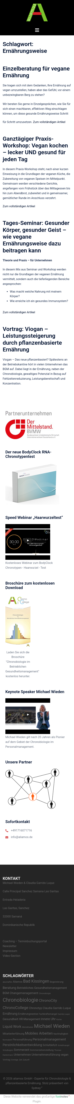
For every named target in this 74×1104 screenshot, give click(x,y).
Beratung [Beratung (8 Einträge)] (9, 988)
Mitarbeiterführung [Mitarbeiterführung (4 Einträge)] (13, 1033)
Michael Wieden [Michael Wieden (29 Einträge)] (52, 1026)
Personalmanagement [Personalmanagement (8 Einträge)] (49, 1039)
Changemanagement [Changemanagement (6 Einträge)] (24, 993)
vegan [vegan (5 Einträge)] (64, 1054)
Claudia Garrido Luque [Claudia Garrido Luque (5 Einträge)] (57, 1008)
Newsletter (9, 946)
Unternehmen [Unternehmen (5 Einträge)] (22, 1054)
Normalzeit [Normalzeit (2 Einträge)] (7, 1040)
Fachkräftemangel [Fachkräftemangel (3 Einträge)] (48, 1014)
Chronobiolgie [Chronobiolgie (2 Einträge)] (45, 993)
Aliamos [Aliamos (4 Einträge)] (17, 981)
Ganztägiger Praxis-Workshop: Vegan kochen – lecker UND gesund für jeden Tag (35, 149)
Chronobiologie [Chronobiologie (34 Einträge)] (20, 1000)
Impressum (10, 951)
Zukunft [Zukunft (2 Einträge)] (26, 1060)
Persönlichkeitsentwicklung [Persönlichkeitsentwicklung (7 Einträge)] (22, 1045)
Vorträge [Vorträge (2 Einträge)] (14, 1060)
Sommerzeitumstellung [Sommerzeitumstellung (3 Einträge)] (42, 1050)
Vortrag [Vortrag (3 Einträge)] (6, 1059)
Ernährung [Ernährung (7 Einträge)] (10, 1013)
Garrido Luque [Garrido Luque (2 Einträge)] (64, 1014)
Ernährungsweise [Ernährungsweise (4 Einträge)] (28, 1013)
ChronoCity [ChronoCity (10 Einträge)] (48, 1000)
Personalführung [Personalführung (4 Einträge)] (22, 1039)
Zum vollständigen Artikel (49, 122)
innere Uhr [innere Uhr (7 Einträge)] (48, 1019)
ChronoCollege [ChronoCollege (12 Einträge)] (15, 1007)
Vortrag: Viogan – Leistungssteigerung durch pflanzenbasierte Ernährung (32, 339)
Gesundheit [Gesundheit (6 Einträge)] (10, 1019)
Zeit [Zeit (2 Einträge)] (20, 1060)
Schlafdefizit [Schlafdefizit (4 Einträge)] (50, 1045)
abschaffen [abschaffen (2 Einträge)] (7, 982)
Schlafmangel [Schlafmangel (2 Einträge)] (63, 1045)
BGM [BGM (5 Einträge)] (6, 993)
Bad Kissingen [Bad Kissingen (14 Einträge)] (36, 981)
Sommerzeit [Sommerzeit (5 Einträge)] (21, 1050)
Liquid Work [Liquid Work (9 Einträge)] (12, 1027)
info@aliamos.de (21, 837)
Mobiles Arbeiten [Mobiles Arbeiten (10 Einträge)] (39, 1033)
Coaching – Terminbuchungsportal (25, 941)
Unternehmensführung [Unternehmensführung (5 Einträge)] (46, 1054)
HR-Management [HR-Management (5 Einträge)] (29, 1019)
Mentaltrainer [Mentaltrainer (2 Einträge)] (27, 1027)
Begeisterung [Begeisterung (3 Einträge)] (56, 981)
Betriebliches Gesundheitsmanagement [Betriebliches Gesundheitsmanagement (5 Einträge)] (42, 988)
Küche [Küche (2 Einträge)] (59, 1019)
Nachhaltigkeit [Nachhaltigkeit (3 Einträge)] (60, 1033)
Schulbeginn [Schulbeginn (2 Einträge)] (8, 1050)
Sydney (37, 1088)
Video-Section (11, 955)
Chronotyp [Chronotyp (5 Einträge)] (35, 1008)
